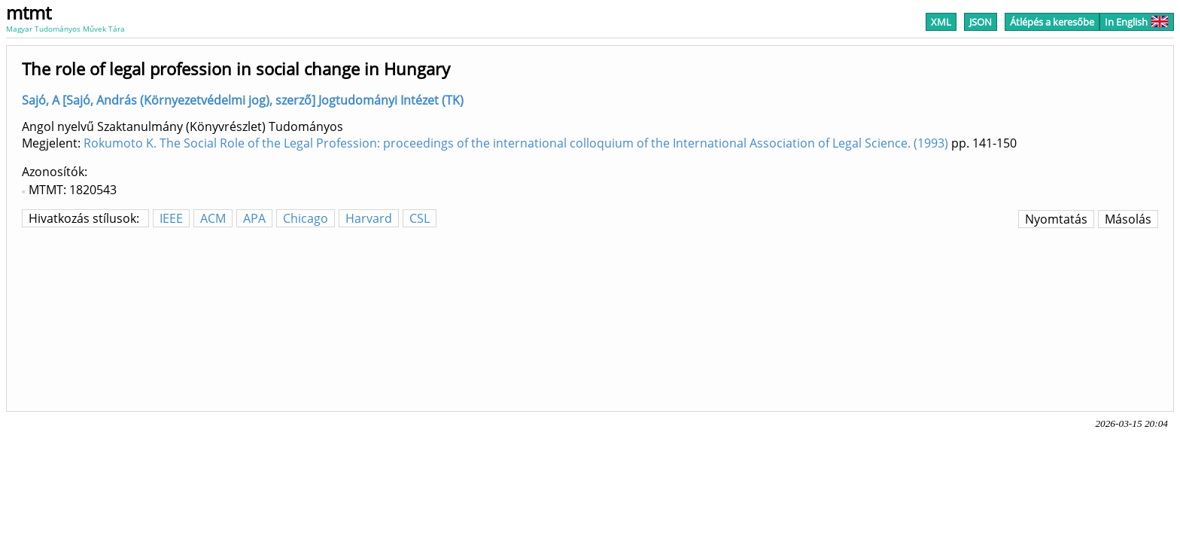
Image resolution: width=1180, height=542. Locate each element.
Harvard (368, 218)
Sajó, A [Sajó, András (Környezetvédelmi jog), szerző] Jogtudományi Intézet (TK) (243, 100)
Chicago (305, 218)
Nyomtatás (1056, 219)
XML (941, 22)
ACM (213, 218)
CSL (419, 218)
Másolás (1128, 219)
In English (1137, 22)
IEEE (171, 218)
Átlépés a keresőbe (1052, 22)
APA (254, 218)
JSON (980, 22)
